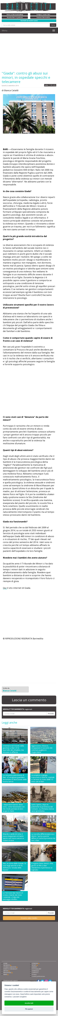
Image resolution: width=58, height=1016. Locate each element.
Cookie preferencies (38, 976)
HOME (5, 963)
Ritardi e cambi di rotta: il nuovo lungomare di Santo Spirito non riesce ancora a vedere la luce (13, 837)
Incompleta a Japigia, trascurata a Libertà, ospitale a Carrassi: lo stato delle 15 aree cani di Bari (42, 778)
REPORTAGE (7, 972)
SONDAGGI (35, 971)
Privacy (34, 974)
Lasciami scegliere (19, 997)
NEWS (5, 974)
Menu (4, 30)
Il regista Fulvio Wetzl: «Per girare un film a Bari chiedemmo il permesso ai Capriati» (42, 866)
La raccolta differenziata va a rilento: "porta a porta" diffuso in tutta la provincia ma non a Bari (43, 837)
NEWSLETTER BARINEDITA (17, 709)
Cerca (53, 25)
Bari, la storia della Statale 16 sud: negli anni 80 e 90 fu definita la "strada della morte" (14, 866)
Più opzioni (29, 1009)
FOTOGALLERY (36, 969)
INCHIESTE (7, 965)
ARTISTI (6, 971)
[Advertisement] (29, 52)
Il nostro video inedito (29, 918)
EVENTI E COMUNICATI (10, 969)
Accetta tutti (29, 1003)
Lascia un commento (29, 699)
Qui (5, 587)
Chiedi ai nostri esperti (11, 980)
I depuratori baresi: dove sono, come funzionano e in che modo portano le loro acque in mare (14, 807)
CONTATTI (35, 972)
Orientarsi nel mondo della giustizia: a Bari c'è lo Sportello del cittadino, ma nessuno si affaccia (13, 749)
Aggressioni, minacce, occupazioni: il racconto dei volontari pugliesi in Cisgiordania (41, 749)
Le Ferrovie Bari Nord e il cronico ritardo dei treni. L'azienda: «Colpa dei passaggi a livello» (13, 896)
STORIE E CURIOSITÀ (10, 967)
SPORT (34, 965)
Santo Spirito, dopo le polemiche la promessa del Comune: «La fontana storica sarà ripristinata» (42, 807)
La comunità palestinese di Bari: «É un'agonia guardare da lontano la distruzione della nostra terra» (15, 778)
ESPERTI (34, 967)
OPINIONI (35, 963)
